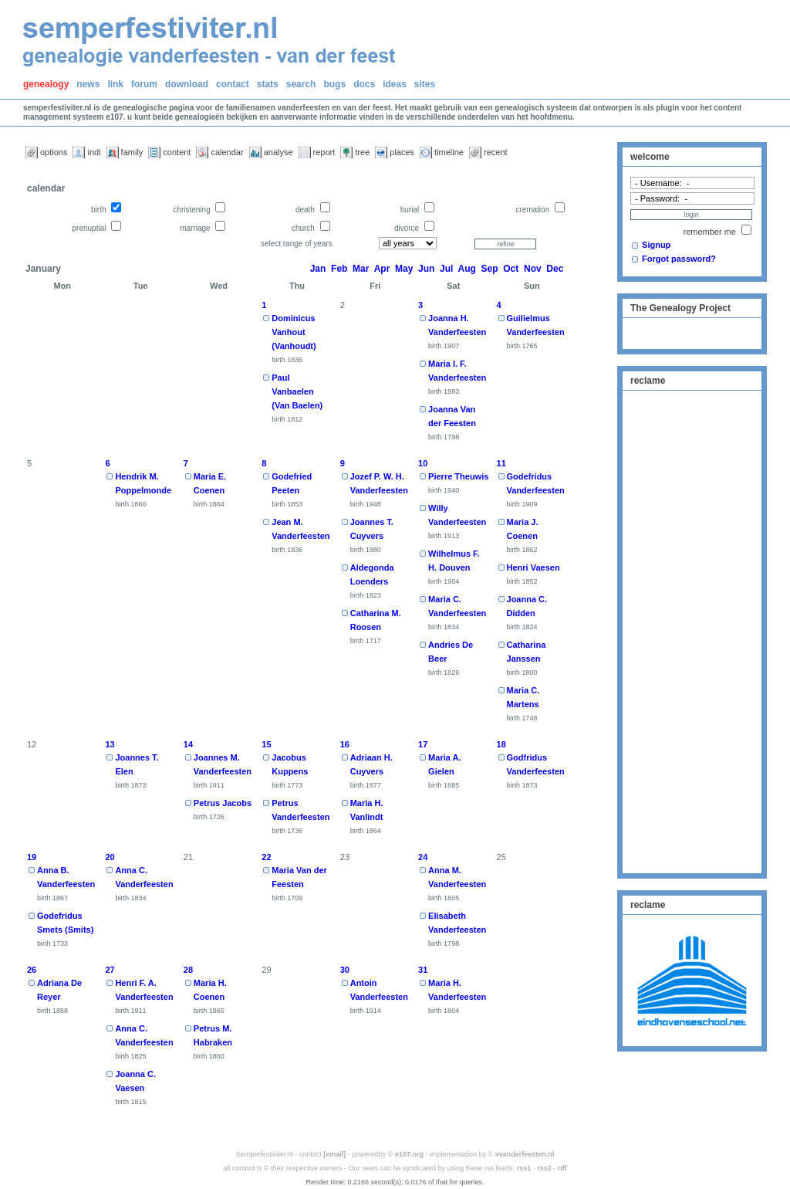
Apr (382, 268)
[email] (334, 1154)
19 (31, 857)
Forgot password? (679, 258)
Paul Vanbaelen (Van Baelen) (297, 391)
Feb (339, 268)
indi (93, 152)
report (324, 152)
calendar (227, 152)
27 (109, 969)
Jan (318, 268)
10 (422, 463)
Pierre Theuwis (458, 476)
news (88, 84)
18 (501, 744)
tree (362, 152)
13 (109, 744)
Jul (446, 268)
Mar (361, 268)
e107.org (409, 1154)
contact (232, 84)
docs (364, 84)
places (402, 152)
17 (422, 744)
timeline (449, 152)
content (177, 152)
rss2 (544, 1168)
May (404, 268)
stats (268, 84)
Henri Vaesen (533, 567)
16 (344, 744)
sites (424, 84)
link (115, 84)
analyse (278, 152)
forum (144, 84)
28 (188, 969)
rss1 (524, 1168)
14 (188, 744)
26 (31, 969)
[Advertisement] (692, 630)
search (301, 84)
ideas (395, 84)
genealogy (46, 84)
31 (422, 969)
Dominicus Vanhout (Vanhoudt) (294, 332)
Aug (467, 268)
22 (266, 857)
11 (501, 463)
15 (266, 744)
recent (496, 152)
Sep (489, 268)
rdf (562, 1168)
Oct (510, 268)
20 (109, 857)
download (186, 84)
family (132, 152)
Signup (656, 244)
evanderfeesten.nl (525, 1154)
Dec (554, 268)
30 (344, 969)
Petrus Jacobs (223, 803)
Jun (426, 268)
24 (422, 857)
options (53, 152)
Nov (533, 268)
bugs (334, 84)
